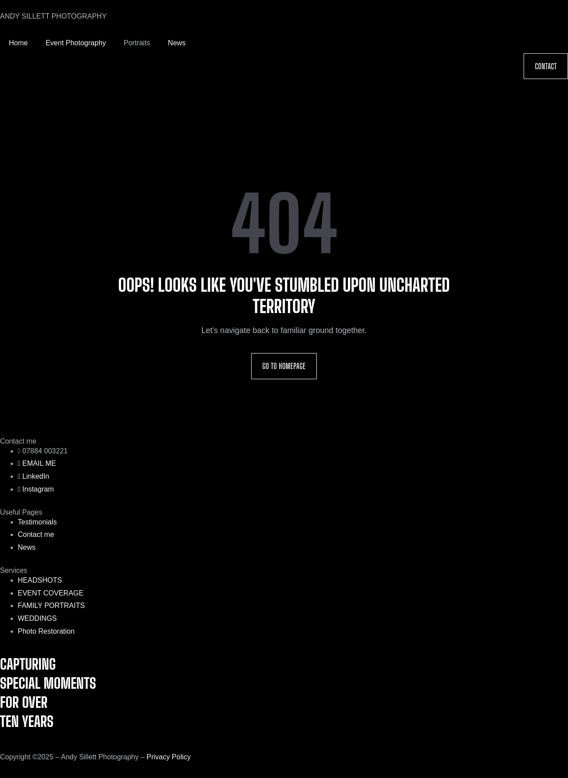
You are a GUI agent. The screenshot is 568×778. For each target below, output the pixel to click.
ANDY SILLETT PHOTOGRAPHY (53, 16)
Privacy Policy (168, 757)
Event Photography (76, 43)
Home (18, 43)
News (176, 43)
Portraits (137, 43)
